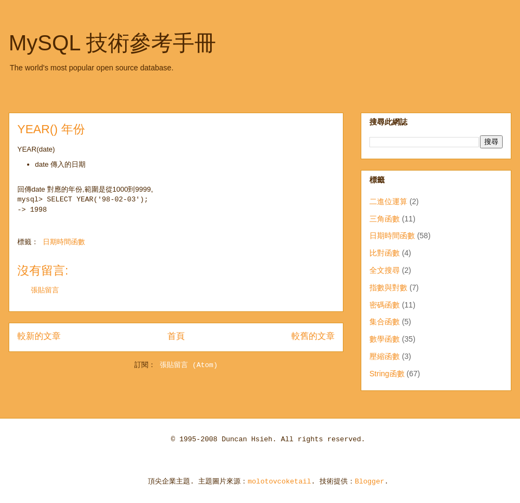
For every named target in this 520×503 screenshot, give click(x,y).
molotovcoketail (279, 482)
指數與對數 (388, 287)
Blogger (370, 482)
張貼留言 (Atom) (189, 365)
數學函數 (384, 339)
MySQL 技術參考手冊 (112, 43)
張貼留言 (45, 291)
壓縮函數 (384, 356)
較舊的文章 (313, 337)
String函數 (387, 373)
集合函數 (384, 321)
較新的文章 (39, 337)
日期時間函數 (64, 242)
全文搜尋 (384, 270)
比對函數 (384, 253)
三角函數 (384, 218)
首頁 (176, 337)
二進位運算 (388, 201)
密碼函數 (384, 305)
